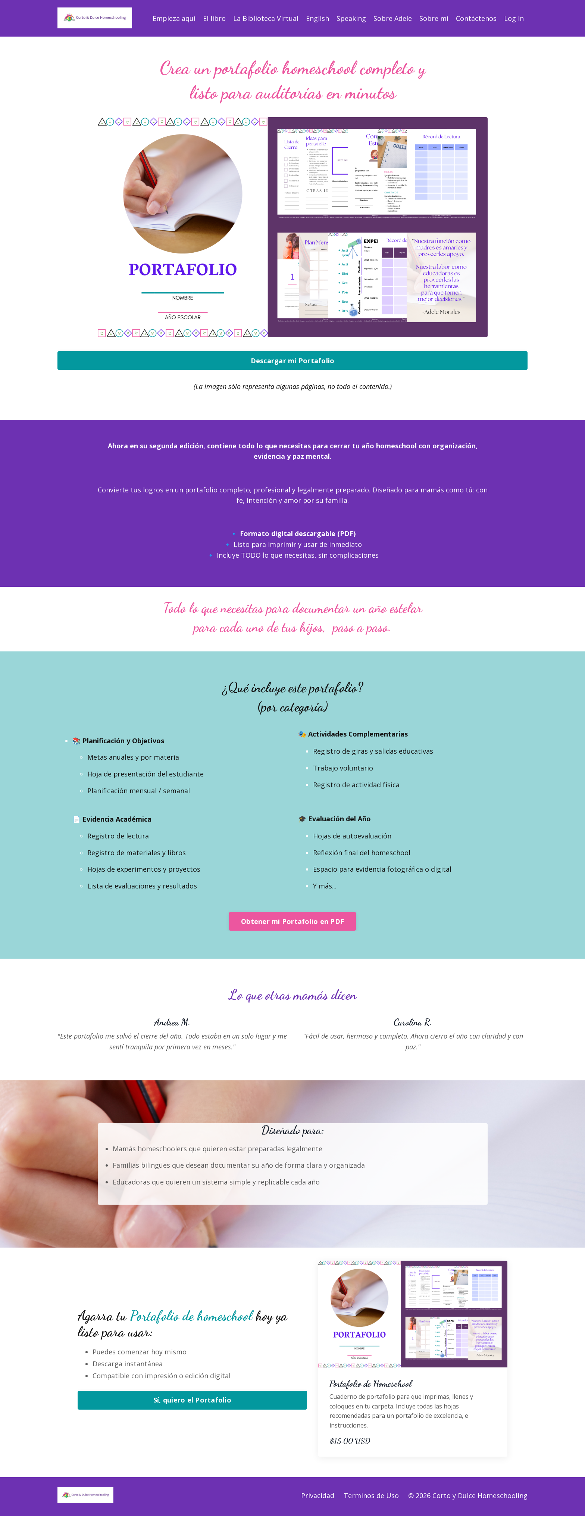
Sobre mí (433, 18)
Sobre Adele (392, 18)
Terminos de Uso (371, 1497)
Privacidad (317, 1497)
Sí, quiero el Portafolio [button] (192, 1402)
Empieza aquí (174, 18)
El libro (214, 18)
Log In (514, 18)
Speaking (351, 18)
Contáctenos (476, 18)
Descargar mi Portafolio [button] (293, 360)
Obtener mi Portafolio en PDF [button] (292, 922)
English (317, 18)
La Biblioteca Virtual (265, 18)
